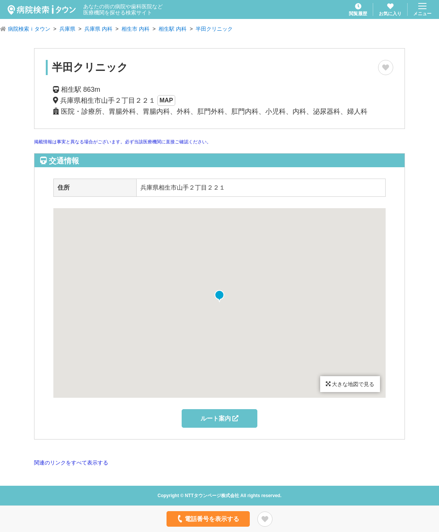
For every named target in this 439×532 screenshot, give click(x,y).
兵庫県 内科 (98, 29)
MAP (166, 100)
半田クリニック (214, 29)
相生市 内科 (135, 29)
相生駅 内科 (173, 29)
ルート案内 (219, 418)
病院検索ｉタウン (29, 29)
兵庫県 (67, 29)
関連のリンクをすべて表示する (71, 463)
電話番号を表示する (207, 519)
